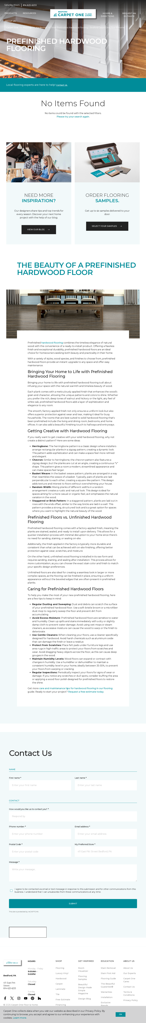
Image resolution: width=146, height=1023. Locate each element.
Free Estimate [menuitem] (63, 999)
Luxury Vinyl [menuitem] (62, 973)
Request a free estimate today (86, 691)
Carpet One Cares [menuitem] (129, 980)
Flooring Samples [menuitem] (82, 978)
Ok (120, 1014)
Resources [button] (29, 13)
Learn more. (20, 1017)
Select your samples (107, 226)
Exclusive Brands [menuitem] (105, 1004)
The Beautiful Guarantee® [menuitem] (108, 985)
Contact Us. (62, 85)
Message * (14, 862)
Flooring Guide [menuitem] (108, 978)
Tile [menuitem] (57, 994)
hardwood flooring (52, 342)
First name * (15, 778)
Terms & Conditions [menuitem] (129, 993)
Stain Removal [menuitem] (108, 968)
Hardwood (41, 27)
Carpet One (12, 27)
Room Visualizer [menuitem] (83, 969)
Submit (73, 903)
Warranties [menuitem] (106, 992)
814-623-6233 (30, 5)
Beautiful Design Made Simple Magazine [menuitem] (85, 989)
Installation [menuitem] (106, 997)
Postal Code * (15, 844)
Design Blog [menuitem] (84, 998)
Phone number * (17, 827)
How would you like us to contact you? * (29, 809)
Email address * (82, 827)
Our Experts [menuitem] (129, 973)
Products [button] (11, 13)
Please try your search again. (73, 116)
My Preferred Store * (85, 844)
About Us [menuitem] (128, 968)
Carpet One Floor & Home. (24, 1005)
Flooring (27, 27)
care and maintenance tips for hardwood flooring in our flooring (75, 688)
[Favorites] (102, 22)
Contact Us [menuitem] (129, 987)
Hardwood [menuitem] (61, 978)
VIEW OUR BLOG (38, 229)
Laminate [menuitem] (60, 989)
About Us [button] (10, 21)
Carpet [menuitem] (59, 984)
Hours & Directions (107, 14)
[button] (99, 22)
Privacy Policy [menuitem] (130, 1000)
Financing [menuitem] (61, 1005)
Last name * (81, 778)
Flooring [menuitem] (60, 968)
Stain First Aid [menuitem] (108, 973)
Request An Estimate (129, 14)
